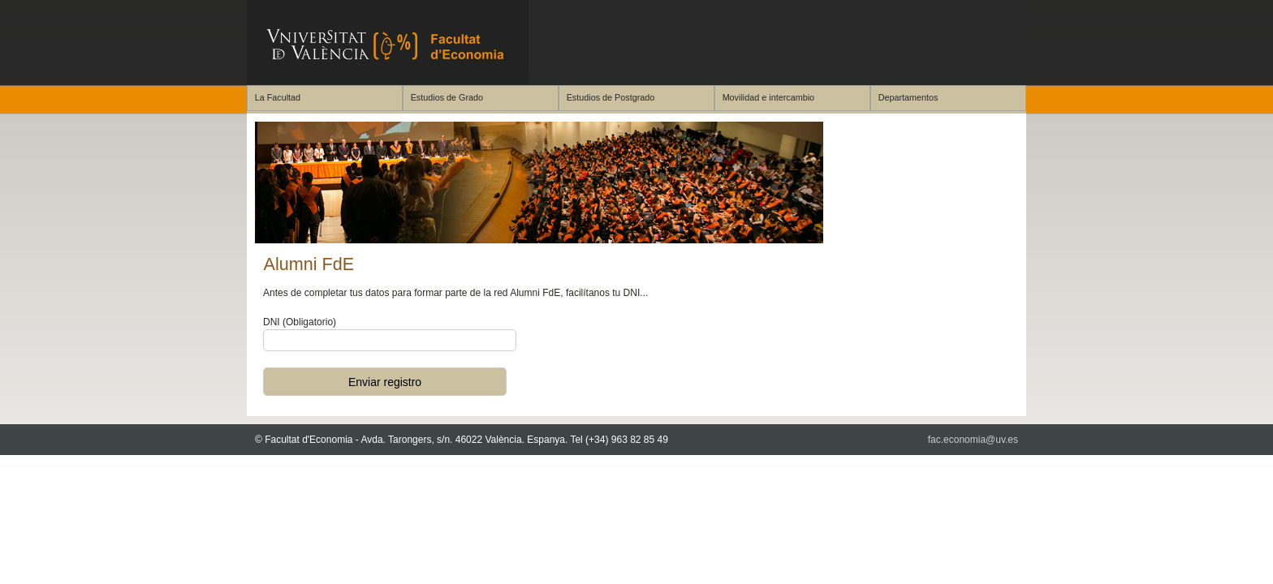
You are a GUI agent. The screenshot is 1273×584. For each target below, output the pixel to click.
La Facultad (277, 97)
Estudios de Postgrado (611, 97)
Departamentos (908, 97)
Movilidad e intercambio (768, 97)
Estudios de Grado (447, 97)
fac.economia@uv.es (973, 439)
